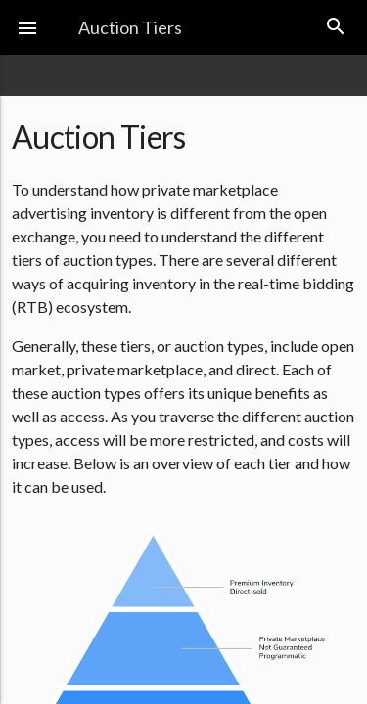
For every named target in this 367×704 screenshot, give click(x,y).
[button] (27, 27)
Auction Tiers (130, 27)
